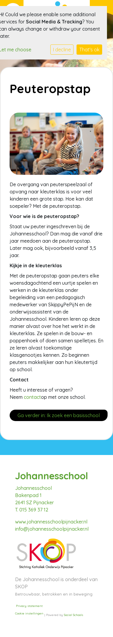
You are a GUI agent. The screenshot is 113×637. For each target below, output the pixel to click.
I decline (62, 50)
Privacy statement (29, 606)
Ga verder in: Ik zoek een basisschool (58, 415)
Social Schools (73, 615)
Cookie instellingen (29, 613)
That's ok (89, 50)
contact (32, 397)
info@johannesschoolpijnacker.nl (52, 529)
